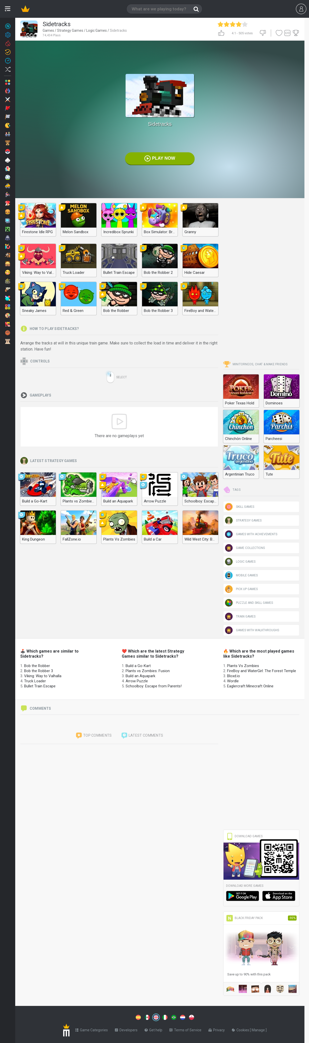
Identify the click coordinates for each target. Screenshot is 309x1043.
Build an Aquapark (140, 676)
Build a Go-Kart (138, 665)
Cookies (241, 1029)
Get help (153, 1029)
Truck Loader (35, 681)
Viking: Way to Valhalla (42, 676)
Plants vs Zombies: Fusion (148, 671)
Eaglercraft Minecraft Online (250, 686)
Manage (259, 1029)
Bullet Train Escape (40, 686)
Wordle (233, 681)
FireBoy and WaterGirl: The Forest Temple (261, 671)
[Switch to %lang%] (109, 1017)
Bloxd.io (233, 676)
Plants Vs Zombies (243, 665)
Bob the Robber (37, 665)
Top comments (93, 735)
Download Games (244, 836)
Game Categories (91, 1029)
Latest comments (142, 735)
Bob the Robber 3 (38, 671)
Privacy (217, 1029)
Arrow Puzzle (137, 681)
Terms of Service (185, 1029)
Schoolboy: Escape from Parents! (154, 686)
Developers (126, 1029)
